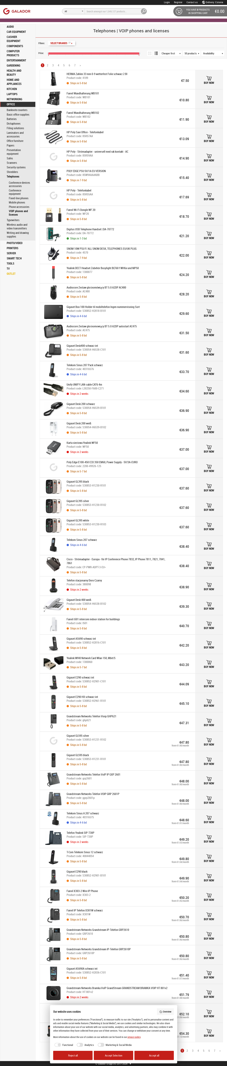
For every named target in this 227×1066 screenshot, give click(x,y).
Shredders (12, 172)
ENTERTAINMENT (16, 60)
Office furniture (15, 141)
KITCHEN (12, 89)
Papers (10, 145)
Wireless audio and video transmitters (17, 226)
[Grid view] (149, 53)
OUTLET (11, 274)
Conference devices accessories (19, 184)
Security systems (16, 167)
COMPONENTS (15, 46)
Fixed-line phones (18, 198)
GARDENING (13, 65)
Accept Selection (113, 1055)
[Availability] (214, 53)
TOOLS (10, 263)
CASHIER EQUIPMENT (13, 39)
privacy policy (134, 1037)
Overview (165, 1011)
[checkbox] (63, 1045)
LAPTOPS (12, 94)
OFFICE (11, 104)
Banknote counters (17, 110)
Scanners (12, 163)
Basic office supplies (18, 114)
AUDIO (10, 27)
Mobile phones (17, 202)
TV (8, 269)
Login (167, 2)
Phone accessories (19, 207)
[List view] (156, 53)
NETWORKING (14, 99)
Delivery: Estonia (212, 2)
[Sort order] (173, 53)
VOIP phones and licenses (18, 213)
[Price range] (38, 49)
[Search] (73, 11)
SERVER (11, 253)
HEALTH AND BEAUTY (14, 73)
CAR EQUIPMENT (16, 32)
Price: (41, 53)
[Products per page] (193, 53)
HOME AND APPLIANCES (14, 82)
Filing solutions (15, 128)
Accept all (154, 1055)
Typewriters (13, 220)
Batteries (12, 119)
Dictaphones (13, 123)
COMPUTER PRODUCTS (13, 53)
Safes (10, 158)
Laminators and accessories (15, 134)
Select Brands (61, 43)
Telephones (13, 176)
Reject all (73, 1055)
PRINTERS (12, 248)
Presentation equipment (14, 152)
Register (178, 2)
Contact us (192, 2)
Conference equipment (15, 192)
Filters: (41, 43)
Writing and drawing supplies (18, 234)
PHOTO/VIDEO (14, 243)
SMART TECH (14, 258)
